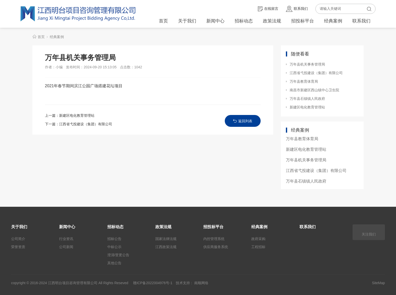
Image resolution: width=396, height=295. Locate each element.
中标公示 (114, 247)
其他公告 (114, 263)
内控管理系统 (214, 239)
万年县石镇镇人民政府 (307, 99)
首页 (163, 20)
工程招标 (258, 247)
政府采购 (258, 239)
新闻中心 (215, 20)
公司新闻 (66, 247)
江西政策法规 (166, 247)
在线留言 (268, 8)
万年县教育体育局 (304, 81)
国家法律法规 (166, 239)
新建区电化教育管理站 (76, 115)
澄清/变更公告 (118, 255)
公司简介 (18, 239)
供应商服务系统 (215, 247)
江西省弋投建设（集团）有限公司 (85, 124)
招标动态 (244, 20)
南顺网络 (201, 283)
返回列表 (242, 121)
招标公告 (114, 239)
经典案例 (333, 20)
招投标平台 (302, 20)
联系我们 (297, 9)
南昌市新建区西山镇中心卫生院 (314, 90)
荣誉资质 (18, 247)
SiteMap (378, 283)
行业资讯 (66, 239)
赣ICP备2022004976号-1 (152, 283)
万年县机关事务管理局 (307, 64)
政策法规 (272, 20)
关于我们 (187, 20)
